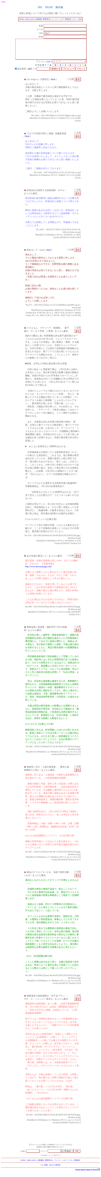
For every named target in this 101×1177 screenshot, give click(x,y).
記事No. (30, 1156)
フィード (55, 19)
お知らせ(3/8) (29, 19)
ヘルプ (61, 19)
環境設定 (68, 19)
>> (58, 1161)
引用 (70, 84)
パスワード (50, 1156)
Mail (53, 84)
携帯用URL (47, 19)
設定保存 (22, 74)
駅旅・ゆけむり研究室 (52, 1170)
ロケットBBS (77, 19)
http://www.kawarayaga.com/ (38, 571)
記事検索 (38, 19)
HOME (21, 19)
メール (70, 1165)
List (51, 67)
